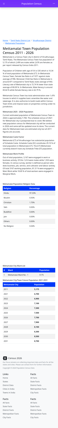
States (5, 381)
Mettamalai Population (15, 43)
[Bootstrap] (12, 358)
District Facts (35, 385)
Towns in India (9, 392)
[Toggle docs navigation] (4, 4)
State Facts (35, 381)
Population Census (31, 3)
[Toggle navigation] (54, 3)
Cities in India (8, 389)
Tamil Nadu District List (20, 40)
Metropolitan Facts (38, 389)
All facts (33, 378)
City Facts (34, 392)
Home (5, 40)
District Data (8, 385)
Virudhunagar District (42, 40)
